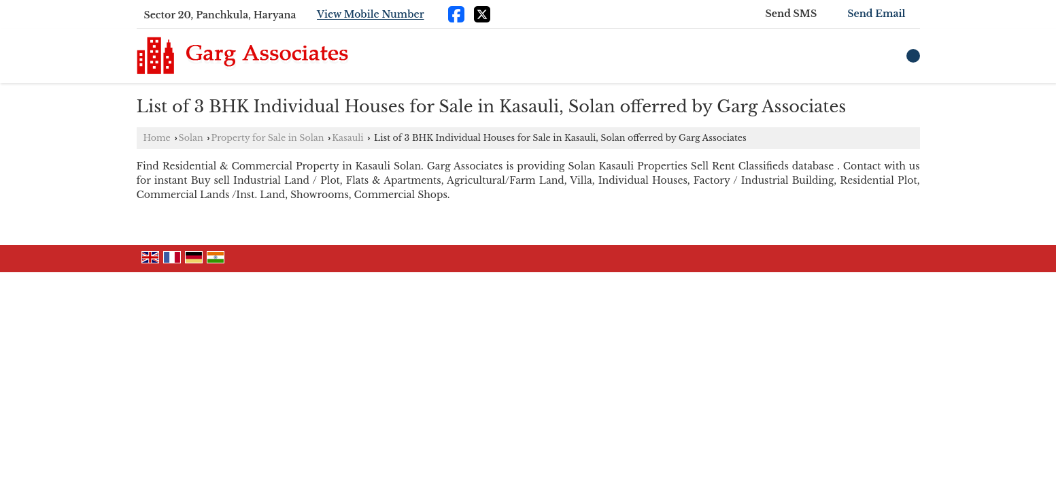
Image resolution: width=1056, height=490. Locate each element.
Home (157, 138)
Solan (191, 138)
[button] (370, 15)
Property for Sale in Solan (267, 138)
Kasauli (347, 138)
